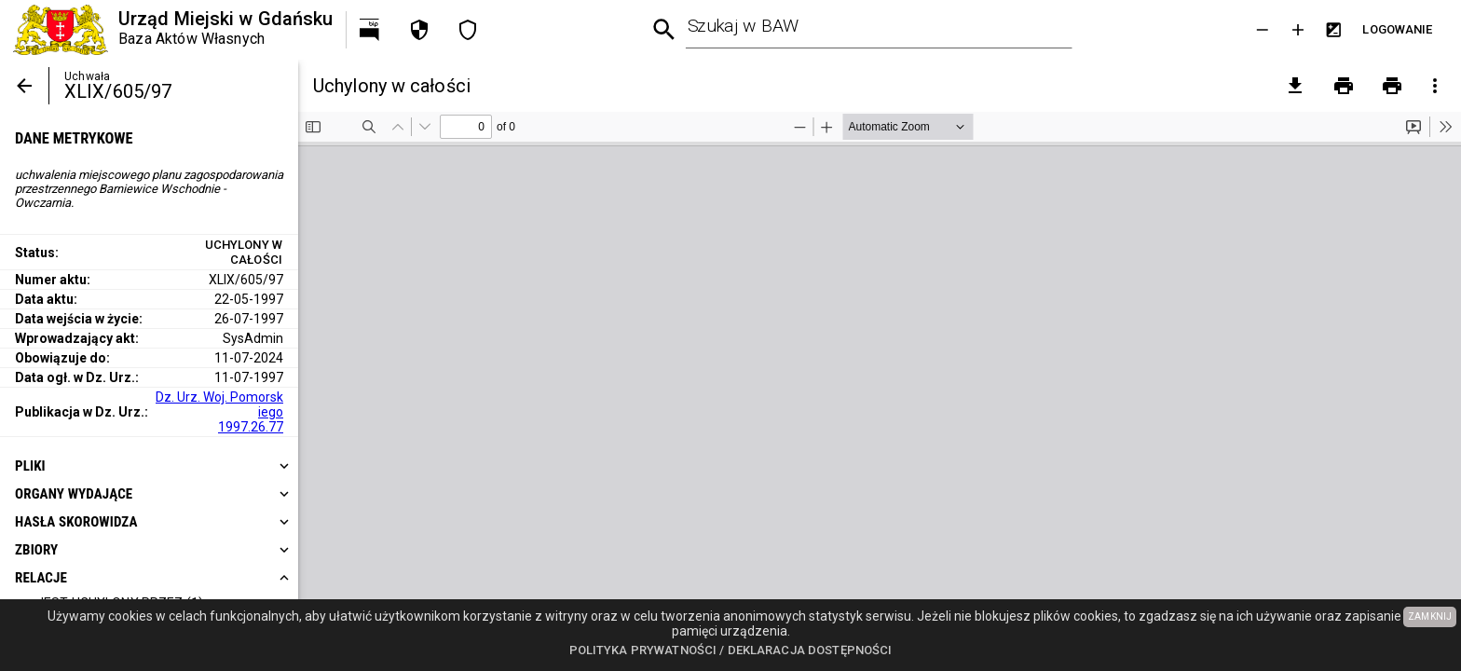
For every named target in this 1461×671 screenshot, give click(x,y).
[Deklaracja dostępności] (467, 29)
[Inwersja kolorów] (1333, 30)
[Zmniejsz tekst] (1262, 30)
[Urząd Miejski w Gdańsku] (172, 30)
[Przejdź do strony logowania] (1398, 30)
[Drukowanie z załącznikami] (1392, 85)
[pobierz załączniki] (1295, 85)
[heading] (149, 466)
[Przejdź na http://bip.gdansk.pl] (370, 29)
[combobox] (879, 30)
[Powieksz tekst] (1298, 30)
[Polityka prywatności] (419, 29)
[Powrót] (24, 85)
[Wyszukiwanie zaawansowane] (664, 30)
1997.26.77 (250, 426)
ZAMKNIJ (1430, 616)
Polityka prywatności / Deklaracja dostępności (731, 650)
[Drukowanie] (1343, 85)
